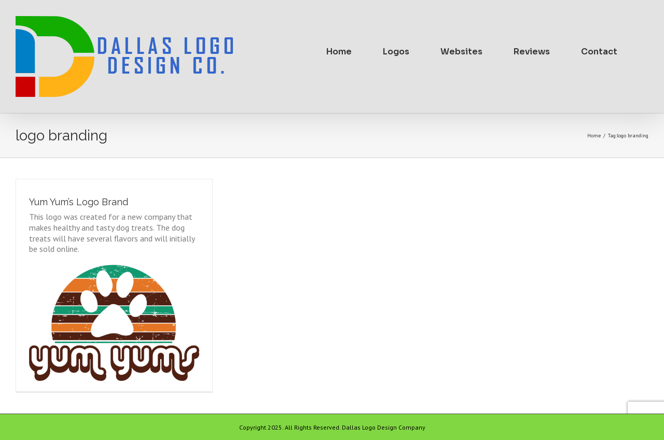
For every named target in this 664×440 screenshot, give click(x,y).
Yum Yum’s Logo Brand (78, 201)
